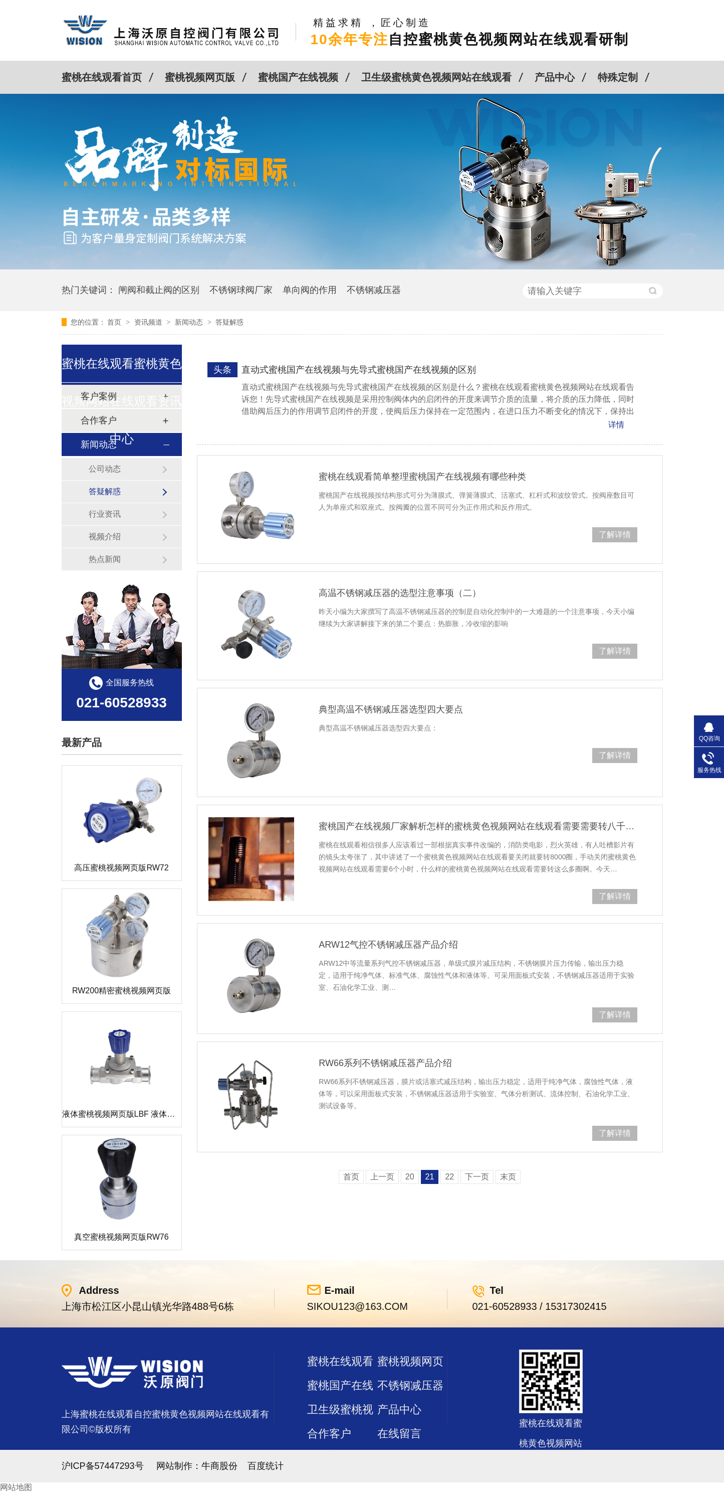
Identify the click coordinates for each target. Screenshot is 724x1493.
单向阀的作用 (310, 290)
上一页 (382, 1176)
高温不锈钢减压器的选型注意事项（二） (400, 593)
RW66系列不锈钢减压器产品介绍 (385, 1063)
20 (409, 1176)
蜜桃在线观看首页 (102, 77)
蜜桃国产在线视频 (298, 77)
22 (449, 1176)
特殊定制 (618, 77)
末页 (508, 1176)
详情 (616, 424)
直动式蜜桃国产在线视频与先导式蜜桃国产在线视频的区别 (359, 370)
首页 (115, 322)
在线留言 (399, 1433)
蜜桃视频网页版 (200, 77)
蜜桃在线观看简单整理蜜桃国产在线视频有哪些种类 (422, 477)
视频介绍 (105, 536)
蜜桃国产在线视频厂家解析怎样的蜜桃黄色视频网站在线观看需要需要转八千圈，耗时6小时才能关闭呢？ (478, 826)
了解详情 (615, 534)
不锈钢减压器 (374, 290)
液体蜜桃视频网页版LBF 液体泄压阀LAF (134, 1114)
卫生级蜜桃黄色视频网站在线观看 (436, 77)
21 (429, 1176)
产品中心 (555, 77)
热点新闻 (105, 559)
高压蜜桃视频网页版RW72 (121, 867)
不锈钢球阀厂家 (241, 290)
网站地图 (16, 1487)
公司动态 (105, 469)
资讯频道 (149, 322)
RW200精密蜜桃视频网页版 (121, 990)
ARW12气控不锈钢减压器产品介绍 (388, 945)
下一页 (477, 1176)
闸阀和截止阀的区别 (158, 290)
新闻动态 (190, 322)
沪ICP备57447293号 (103, 1466)
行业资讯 (105, 514)
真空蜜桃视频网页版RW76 (121, 1237)
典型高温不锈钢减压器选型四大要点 (391, 709)
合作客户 (329, 1433)
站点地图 (329, 1457)
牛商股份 (219, 1466)
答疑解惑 (229, 322)
